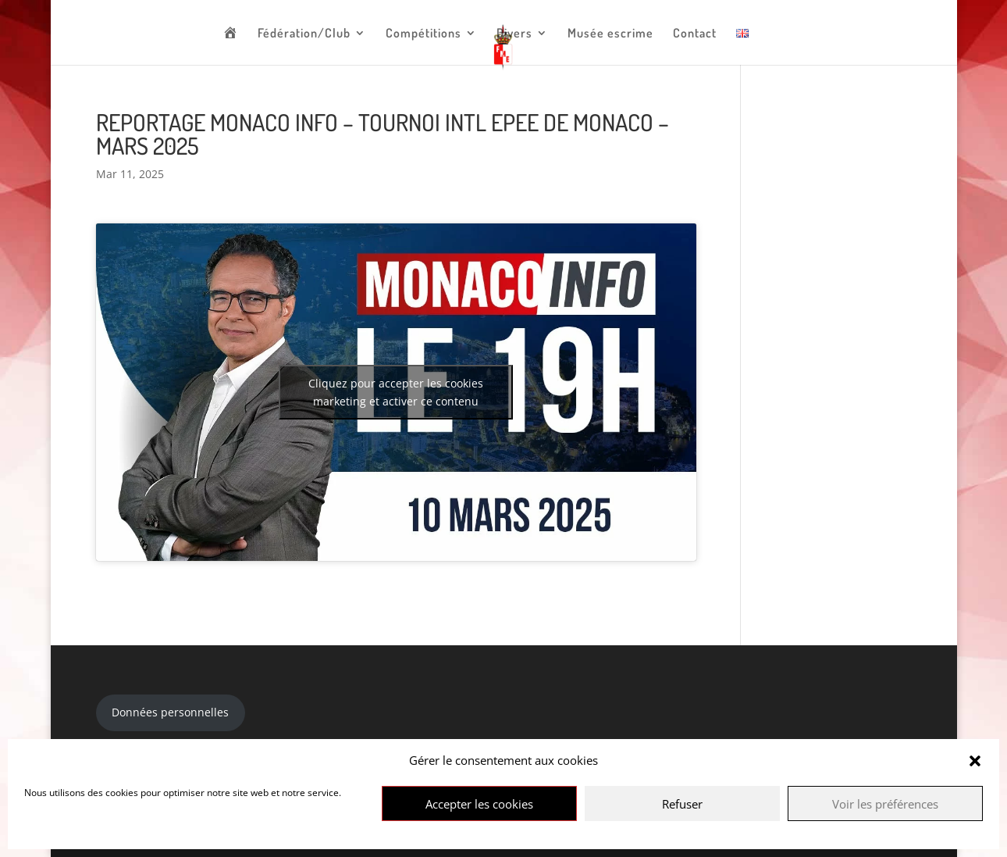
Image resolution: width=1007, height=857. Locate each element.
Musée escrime (610, 34)
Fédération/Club (304, 34)
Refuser (682, 804)
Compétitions (423, 34)
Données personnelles (170, 712)
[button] (975, 761)
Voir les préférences (885, 804)
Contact (695, 34)
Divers (514, 34)
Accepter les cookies (479, 804)
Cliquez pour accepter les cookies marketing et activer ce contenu (395, 392)
